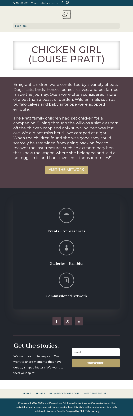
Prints (40, 393)
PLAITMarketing (89, 411)
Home (27, 393)
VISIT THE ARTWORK (66, 170)
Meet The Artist (95, 393)
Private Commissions (64, 393)
